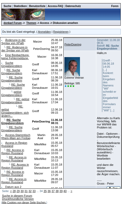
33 (34, 191)
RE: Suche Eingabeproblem (11, 72)
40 (64, 191)
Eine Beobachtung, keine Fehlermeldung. (15, 56)
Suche (7, 6)
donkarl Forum (13, 23)
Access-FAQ (55, 6)
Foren (115, 6)
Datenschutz (73, 6)
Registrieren (61, 31)
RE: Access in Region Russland (12, 151)
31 (26, 191)
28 (14, 191)
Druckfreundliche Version (18, 198)
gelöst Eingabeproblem (11, 93)
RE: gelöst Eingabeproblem (15, 101)
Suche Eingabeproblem (11, 64)
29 (18, 191)
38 (57, 191)
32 (30, 191)
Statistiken (20, 6)
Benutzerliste (37, 6)
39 (61, 191)
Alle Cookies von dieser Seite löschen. (24, 202)
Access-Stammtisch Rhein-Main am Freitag (15, 136)
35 (45, 191)
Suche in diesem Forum (17, 195)
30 (22, 191)
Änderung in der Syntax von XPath (13, 41)
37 (53, 191)
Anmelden (44, 31)
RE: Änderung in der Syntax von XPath (15, 49)
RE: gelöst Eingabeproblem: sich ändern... (15, 111)
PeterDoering (72, 44)
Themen (31, 23)
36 (49, 191)
